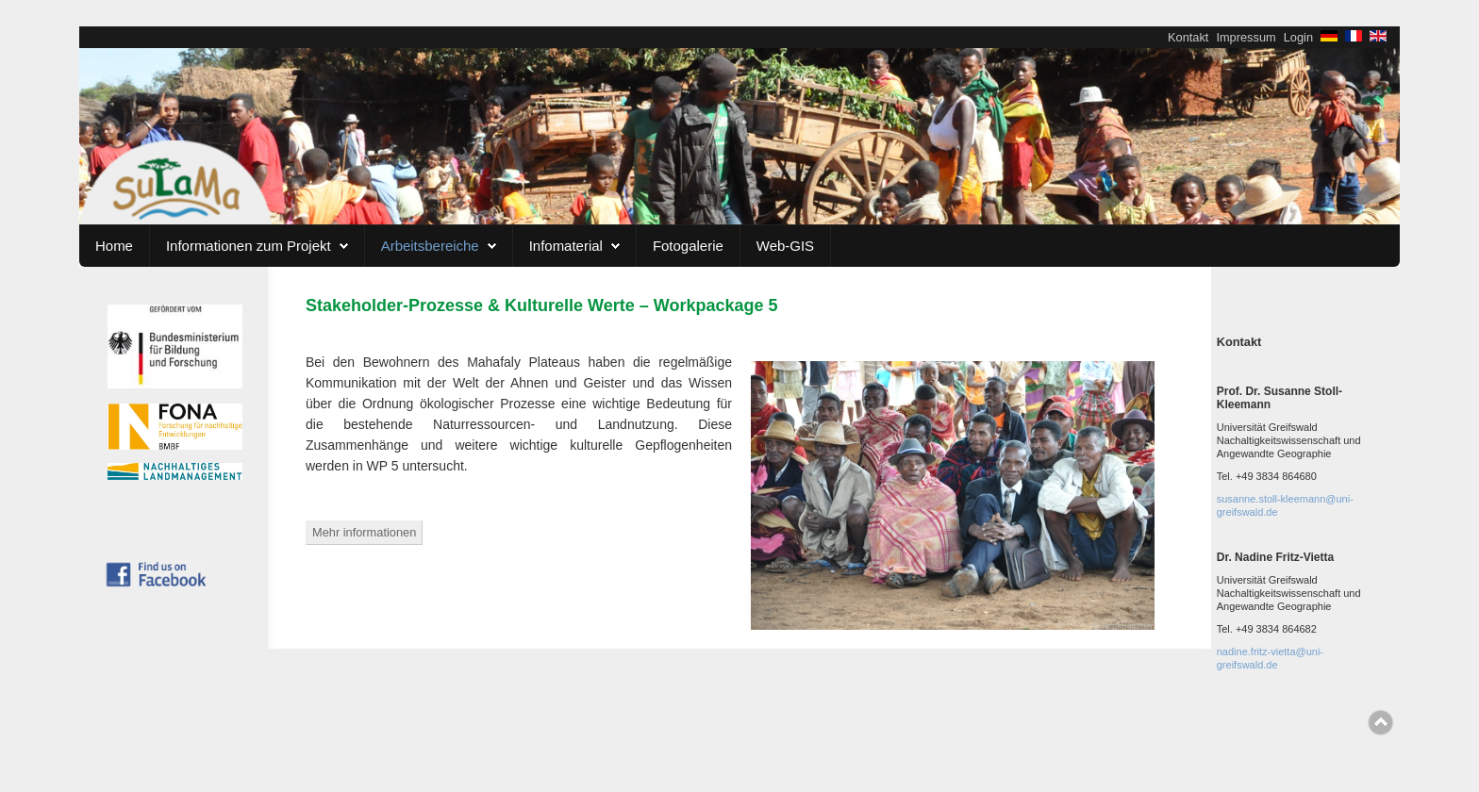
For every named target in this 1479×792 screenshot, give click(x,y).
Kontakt (1188, 37)
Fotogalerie (688, 246)
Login (1298, 37)
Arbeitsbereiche (430, 246)
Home (114, 246)
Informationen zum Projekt (248, 246)
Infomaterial (566, 246)
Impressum (1245, 37)
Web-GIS (785, 246)
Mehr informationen (364, 532)
